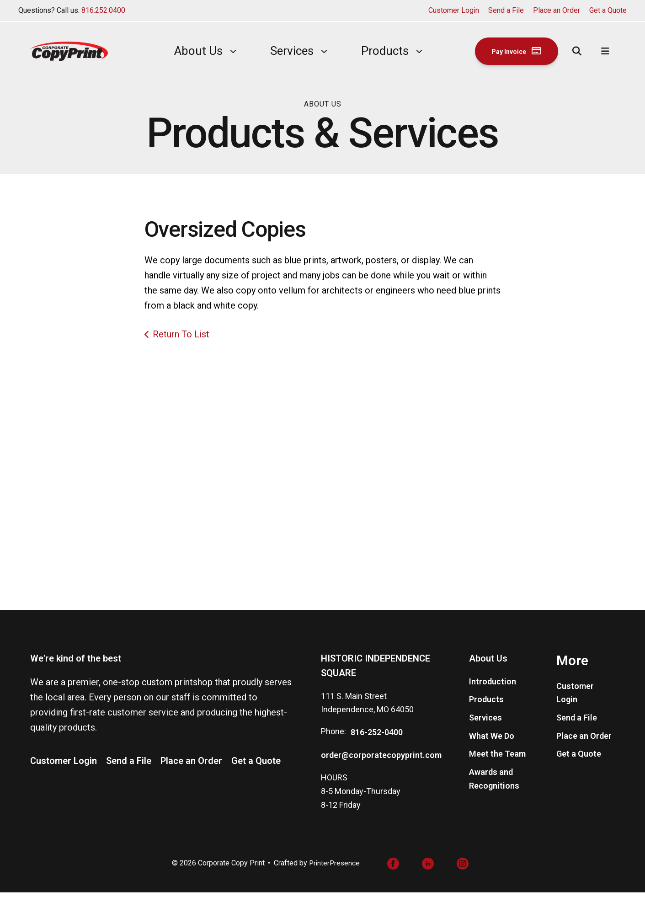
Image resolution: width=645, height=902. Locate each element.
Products (378, 51)
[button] (577, 51)
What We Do (491, 745)
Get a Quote (608, 10)
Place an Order (556, 10)
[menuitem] (192, 51)
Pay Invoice (510, 51)
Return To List (181, 334)
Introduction (492, 690)
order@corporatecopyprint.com (381, 764)
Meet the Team (497, 763)
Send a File (506, 10)
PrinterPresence (334, 872)
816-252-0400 (377, 742)
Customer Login (453, 10)
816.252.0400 (103, 10)
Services (285, 51)
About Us (191, 51)
